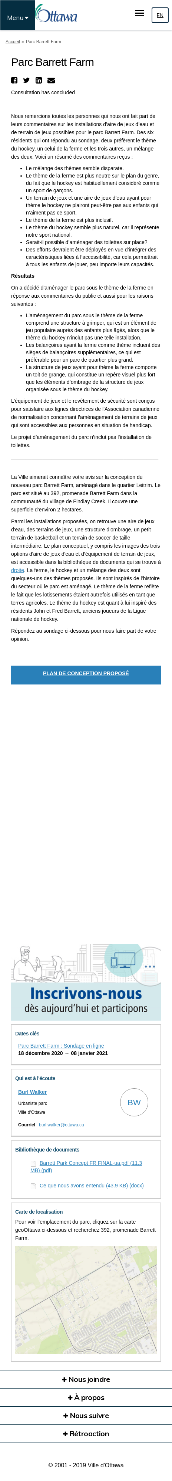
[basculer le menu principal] (139, 13)
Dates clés (27, 1034)
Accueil (13, 41)
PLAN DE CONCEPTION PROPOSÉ (86, 673)
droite (17, 570)
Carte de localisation (39, 1212)
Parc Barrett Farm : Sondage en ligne (61, 1046)
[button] (15, 80)
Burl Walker (32, 1092)
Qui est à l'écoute (35, 1078)
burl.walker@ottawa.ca (61, 1124)
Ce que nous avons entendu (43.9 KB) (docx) (92, 1185)
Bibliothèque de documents (47, 1150)
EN (160, 15)
